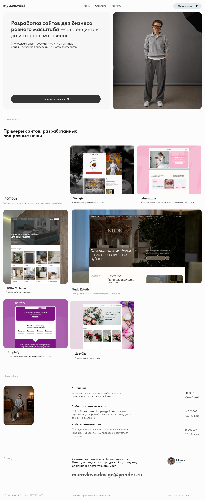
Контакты (116, 5)
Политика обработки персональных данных (91, 495)
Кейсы (87, 5)
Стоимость (100, 5)
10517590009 (37, 495)
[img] (35, 323)
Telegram (180, 460)
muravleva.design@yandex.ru (107, 474)
